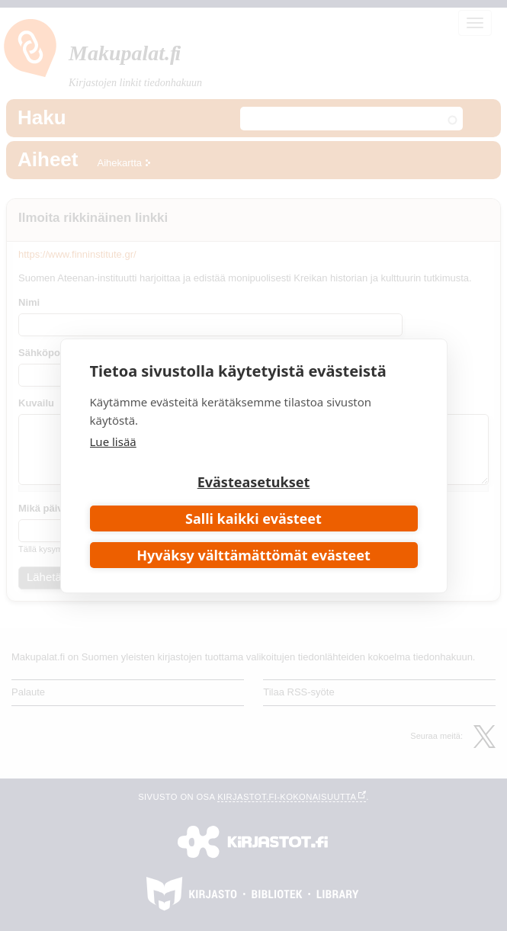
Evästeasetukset (253, 482)
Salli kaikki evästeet (253, 518)
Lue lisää (113, 441)
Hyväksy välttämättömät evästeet (253, 555)
